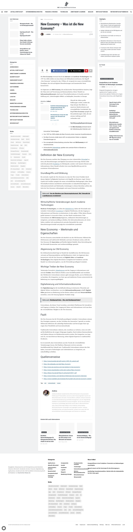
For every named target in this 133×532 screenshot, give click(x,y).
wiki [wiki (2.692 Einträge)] (12, 181)
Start (6, 12)
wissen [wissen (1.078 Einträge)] (12, 187)
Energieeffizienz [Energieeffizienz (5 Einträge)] (15, 151)
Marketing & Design (16, 103)
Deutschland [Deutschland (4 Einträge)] (26, 142)
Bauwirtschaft (15, 77)
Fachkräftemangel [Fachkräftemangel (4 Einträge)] (15, 154)
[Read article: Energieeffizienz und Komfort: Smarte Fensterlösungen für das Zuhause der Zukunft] (14, 51)
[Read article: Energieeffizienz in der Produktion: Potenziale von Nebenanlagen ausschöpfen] (111, 74)
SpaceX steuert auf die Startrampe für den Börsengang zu (115, 104)
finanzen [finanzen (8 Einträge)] (24, 154)
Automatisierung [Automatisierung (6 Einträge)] (15, 139)
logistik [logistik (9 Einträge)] (26, 160)
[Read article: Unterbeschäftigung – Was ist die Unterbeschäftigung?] (84, 428)
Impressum (82, 524)
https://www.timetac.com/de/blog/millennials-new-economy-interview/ (65, 376)
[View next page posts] (56, 124)
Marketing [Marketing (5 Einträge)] (13, 163)
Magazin (90, 12)
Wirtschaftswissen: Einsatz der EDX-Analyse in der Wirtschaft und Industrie (59, 116)
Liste (123, 524)
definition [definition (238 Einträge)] (18, 142)
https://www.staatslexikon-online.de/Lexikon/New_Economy (62, 370)
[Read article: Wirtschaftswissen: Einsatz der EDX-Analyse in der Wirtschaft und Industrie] (45, 117)
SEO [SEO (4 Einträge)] (23, 169)
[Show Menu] (2, 11)
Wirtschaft (84, 159)
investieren (59, 211)
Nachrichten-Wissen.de (24, 473)
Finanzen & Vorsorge (51, 12)
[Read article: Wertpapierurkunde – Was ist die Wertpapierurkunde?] (14, 26)
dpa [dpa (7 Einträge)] (21, 145)
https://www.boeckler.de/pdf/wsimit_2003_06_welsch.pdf (61, 361)
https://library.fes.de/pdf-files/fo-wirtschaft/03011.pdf (60, 373)
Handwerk (13, 93)
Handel (12, 90)
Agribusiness (14, 67)
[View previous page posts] (53, 124)
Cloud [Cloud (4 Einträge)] (12, 142)
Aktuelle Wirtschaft (16, 12)
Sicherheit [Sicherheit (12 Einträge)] (28, 169)
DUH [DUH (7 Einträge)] (26, 145)
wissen (58, 383)
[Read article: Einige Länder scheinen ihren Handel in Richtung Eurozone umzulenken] (14, 42)
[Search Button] (131, 12)
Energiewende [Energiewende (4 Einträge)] (24, 151)
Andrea (48, 34)
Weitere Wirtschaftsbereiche (119, 12)
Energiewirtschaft (16, 80)
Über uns (107, 524)
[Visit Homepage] (66, 5)
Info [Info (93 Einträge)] (30, 154)
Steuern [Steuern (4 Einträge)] (28, 172)
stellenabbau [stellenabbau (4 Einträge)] (21, 172)
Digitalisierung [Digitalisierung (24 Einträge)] (14, 145)
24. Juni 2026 (109, 86)
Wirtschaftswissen (102, 12)
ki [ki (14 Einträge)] (11, 157)
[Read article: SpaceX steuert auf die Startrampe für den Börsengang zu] (103, 105)
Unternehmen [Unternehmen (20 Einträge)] (25, 175)
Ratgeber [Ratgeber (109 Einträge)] (23, 166)
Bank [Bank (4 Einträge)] (23, 139)
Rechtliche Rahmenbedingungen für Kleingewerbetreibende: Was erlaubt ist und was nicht (59, 107)
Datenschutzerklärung (92, 524)
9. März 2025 (54, 111)
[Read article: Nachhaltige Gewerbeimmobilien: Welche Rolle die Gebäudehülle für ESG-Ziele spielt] (103, 113)
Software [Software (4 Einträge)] (13, 172)
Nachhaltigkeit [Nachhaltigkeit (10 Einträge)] (22, 163)
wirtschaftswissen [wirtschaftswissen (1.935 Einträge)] (25, 183)
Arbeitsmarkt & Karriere (78, 12)
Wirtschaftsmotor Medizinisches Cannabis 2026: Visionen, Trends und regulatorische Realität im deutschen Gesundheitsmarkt (111, 25)
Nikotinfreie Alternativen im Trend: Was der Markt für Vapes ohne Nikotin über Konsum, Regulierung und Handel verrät (111, 42)
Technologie (64, 12)
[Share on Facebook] (59, 71)
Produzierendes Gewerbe (18, 106)
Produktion (56, 164)
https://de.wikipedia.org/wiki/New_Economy (57, 364)
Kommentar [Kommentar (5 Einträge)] (17, 157)
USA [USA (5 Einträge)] (27, 178)
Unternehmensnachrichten (34, 12)
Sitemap (102, 524)
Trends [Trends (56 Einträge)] (17, 175)
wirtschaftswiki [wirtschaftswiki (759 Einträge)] (15, 183)
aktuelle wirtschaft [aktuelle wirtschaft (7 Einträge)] (16, 136)
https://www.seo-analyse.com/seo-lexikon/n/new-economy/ (62, 367)
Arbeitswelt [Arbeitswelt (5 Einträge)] (26, 136)
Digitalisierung (69, 209)
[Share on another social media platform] (90, 71)
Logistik (12, 96)
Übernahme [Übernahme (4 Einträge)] (26, 187)
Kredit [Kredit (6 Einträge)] (23, 157)
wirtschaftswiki (51, 383)
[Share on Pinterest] (86, 71)
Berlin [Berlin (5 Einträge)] (27, 139)
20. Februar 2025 (55, 120)
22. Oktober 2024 (57, 34)
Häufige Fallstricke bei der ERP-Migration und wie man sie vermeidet (116, 137)
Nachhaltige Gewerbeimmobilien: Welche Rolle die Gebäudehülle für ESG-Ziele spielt (115, 114)
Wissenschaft (14, 123)
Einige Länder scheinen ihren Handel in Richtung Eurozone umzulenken (26, 42)
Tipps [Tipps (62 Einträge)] (12, 175)
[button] (4, 528)
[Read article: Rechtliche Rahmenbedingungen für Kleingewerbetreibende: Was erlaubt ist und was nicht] (45, 108)
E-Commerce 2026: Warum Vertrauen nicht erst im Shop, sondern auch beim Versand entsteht (111, 49)
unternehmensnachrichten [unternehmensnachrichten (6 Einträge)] (17, 178)
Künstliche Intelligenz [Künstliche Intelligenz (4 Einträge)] (16, 160)
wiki (45, 383)
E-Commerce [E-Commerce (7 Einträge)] (14, 148)
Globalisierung (60, 270)
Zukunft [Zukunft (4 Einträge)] (19, 187)
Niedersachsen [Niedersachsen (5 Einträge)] (14, 166)
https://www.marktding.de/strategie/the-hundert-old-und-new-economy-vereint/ (68, 379)
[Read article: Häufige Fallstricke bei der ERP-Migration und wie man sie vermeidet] (103, 138)
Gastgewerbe (14, 86)
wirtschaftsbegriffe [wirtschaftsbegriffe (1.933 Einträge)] (20, 181)
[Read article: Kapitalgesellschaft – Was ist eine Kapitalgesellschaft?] (14, 34)
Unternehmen (56, 147)
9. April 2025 (80, 440)
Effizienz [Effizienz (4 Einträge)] (21, 148)
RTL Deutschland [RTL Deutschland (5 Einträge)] (15, 169)
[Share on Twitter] (76, 71)
